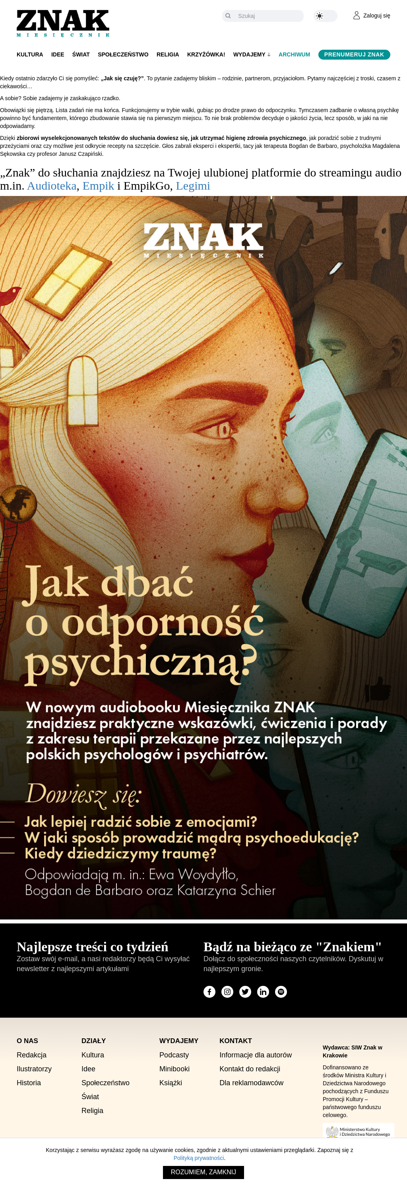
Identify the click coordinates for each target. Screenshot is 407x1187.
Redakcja (32, 1055)
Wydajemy (249, 54)
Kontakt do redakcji (249, 1069)
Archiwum (294, 54)
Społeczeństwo (123, 54)
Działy (93, 1041)
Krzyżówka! (206, 54)
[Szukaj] (269, 16)
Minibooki (174, 1069)
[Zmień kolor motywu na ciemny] (325, 16)
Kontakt (235, 1041)
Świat (81, 54)
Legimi (193, 185)
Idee (57, 54)
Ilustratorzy (34, 1069)
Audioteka (52, 185)
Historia (29, 1083)
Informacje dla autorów (255, 1055)
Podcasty (174, 1055)
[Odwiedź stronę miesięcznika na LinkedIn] (263, 992)
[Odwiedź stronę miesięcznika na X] (245, 992)
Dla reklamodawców (251, 1083)
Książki (170, 1083)
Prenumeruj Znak (354, 54)
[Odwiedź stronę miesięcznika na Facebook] (209, 992)
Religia (168, 54)
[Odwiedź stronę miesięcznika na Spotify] (281, 992)
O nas (27, 1041)
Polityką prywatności (199, 1158)
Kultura (30, 54)
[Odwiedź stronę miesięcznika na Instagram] (227, 992)
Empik (98, 185)
